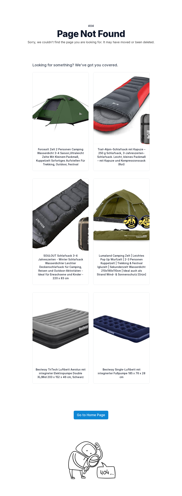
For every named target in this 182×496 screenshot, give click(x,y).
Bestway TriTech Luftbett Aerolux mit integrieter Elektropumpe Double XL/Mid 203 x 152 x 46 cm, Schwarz (61, 373)
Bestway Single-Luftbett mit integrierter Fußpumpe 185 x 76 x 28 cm (121, 373)
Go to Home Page (91, 415)
